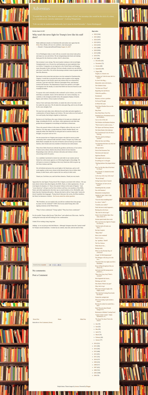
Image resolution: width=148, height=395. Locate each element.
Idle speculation (99, 148)
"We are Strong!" (99, 178)
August (98, 71)
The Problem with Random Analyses (105, 122)
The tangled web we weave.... (103, 158)
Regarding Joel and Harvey (102, 90)
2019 (95, 53)
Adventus (41, 8)
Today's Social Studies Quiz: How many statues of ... (104, 215)
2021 (95, 47)
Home (59, 319)
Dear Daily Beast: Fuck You (102, 113)
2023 (95, 42)
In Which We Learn (100, 103)
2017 (95, 58)
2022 (95, 45)
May (97, 329)
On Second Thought (100, 101)
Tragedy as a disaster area (102, 73)
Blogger (88, 386)
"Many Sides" (99, 232)
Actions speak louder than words (104, 219)
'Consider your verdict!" (101, 204)
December (98, 60)
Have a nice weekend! (101, 235)
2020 (95, 50)
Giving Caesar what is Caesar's (103, 181)
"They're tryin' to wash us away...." (104, 125)
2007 (95, 367)
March (97, 334)
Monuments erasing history (102, 193)
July (97, 324)
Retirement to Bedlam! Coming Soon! (105, 312)
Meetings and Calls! (100, 281)
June (97, 326)
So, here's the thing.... (101, 80)
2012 (95, 354)
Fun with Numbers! (100, 190)
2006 (95, 370)
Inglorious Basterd (100, 155)
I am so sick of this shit (101, 120)
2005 (95, 373)
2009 (95, 362)
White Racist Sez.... (100, 245)
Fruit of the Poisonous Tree (102, 150)
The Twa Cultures (100, 243)
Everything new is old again (102, 160)
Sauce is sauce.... (99, 238)
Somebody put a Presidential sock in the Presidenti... (104, 116)
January (98, 340)
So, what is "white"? (100, 202)
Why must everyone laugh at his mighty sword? (103, 289)
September (98, 68)
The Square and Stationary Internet (104, 127)
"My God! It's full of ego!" (102, 212)
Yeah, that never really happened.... (104, 207)
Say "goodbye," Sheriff (101, 240)
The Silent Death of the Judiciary (104, 130)
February (98, 337)
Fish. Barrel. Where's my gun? (103, 283)
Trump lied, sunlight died (102, 297)
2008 (95, 364)
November (98, 63)
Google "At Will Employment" (103, 255)
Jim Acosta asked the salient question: (64, 196)
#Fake (38, 45)
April (97, 332)
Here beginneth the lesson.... (102, 278)
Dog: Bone (98, 110)
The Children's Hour (100, 85)
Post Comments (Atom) (46, 322)
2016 (95, 343)
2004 (95, 375)
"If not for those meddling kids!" (104, 199)
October (98, 66)
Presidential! (98, 96)
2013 (95, 351)
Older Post (83, 319)
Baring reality (99, 248)
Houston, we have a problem (102, 98)
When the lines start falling (102, 141)
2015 (95, 346)
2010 (95, 359)
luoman (77, 386)
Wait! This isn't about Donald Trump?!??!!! (103, 308)
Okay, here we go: (100, 286)
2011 (95, 356)
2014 (95, 348)
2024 (95, 39)
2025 (95, 37)
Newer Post (36, 319)
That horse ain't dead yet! (102, 153)
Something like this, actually (102, 187)
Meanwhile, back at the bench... (103, 83)
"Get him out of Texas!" (101, 88)
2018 (95, 55)
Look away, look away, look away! (104, 176)
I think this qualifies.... (101, 93)
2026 (95, 34)
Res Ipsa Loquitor (100, 230)
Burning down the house (101, 210)
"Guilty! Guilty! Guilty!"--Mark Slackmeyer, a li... (103, 315)
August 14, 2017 (66, 47)
